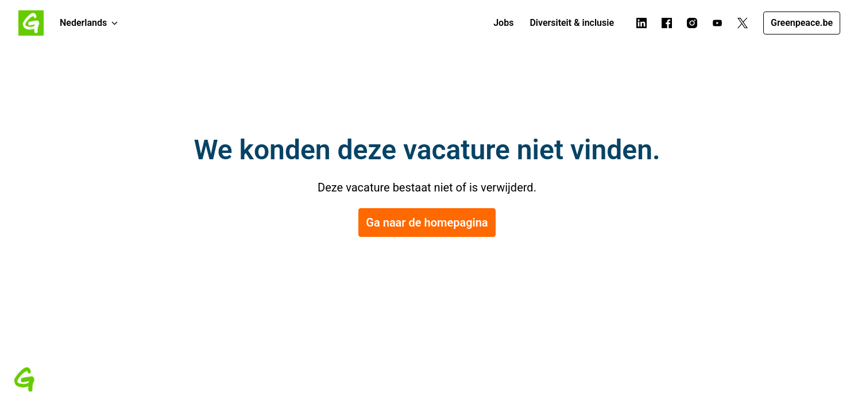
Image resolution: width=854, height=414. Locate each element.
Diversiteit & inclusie (572, 22)
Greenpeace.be (802, 22)
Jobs (503, 22)
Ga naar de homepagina (427, 222)
